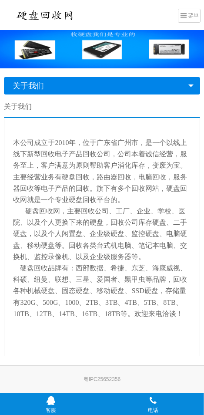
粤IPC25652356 (102, 379)
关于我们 (28, 85)
